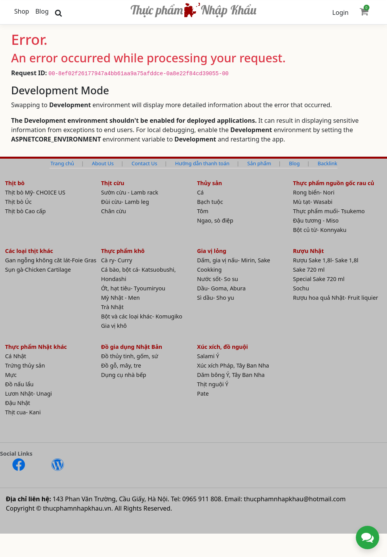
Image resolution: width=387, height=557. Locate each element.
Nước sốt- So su (217, 279)
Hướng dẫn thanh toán (202, 163)
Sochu (301, 288)
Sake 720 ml (309, 269)
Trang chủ (62, 163)
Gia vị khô (114, 325)
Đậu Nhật (17, 403)
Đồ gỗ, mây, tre (121, 365)
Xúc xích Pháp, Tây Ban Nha (233, 365)
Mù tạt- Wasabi (312, 201)
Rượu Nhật (308, 251)
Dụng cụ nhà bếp (123, 374)
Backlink (327, 163)
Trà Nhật (112, 307)
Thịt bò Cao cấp (25, 211)
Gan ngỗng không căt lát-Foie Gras (50, 260)
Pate (203, 393)
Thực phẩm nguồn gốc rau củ (333, 183)
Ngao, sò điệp (215, 220)
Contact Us (144, 163)
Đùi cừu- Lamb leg (125, 201)
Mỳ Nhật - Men (120, 297)
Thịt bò (15, 183)
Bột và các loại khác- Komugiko (141, 316)
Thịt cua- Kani (23, 412)
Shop (21, 11)
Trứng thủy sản (25, 365)
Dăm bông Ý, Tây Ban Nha (231, 374)
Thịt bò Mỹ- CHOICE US (35, 192)
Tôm (203, 211)
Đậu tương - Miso (316, 220)
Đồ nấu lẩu (19, 384)
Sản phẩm (259, 163)
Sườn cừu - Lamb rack (129, 192)
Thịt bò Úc (18, 201)
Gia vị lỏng (211, 251)
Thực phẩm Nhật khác (36, 346)
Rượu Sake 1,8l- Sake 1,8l (326, 260)
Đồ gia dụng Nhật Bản (131, 346)
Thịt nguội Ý (213, 384)
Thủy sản (209, 183)
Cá (200, 192)
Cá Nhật (15, 356)
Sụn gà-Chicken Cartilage (38, 269)
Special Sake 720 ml (319, 279)
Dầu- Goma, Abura (221, 288)
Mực (11, 374)
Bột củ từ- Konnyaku (319, 229)
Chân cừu (113, 211)
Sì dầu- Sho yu (215, 297)
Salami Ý (208, 356)
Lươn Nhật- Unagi (28, 393)
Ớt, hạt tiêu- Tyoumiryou (133, 288)
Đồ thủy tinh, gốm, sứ (129, 356)
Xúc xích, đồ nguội (222, 346)
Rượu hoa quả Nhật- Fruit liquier (335, 297)
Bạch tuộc (210, 201)
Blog (42, 11)
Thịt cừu (112, 183)
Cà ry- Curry (116, 260)
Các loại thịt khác (29, 251)
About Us (103, 163)
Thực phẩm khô (123, 251)
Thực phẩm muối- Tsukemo (329, 211)
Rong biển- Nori (313, 192)
